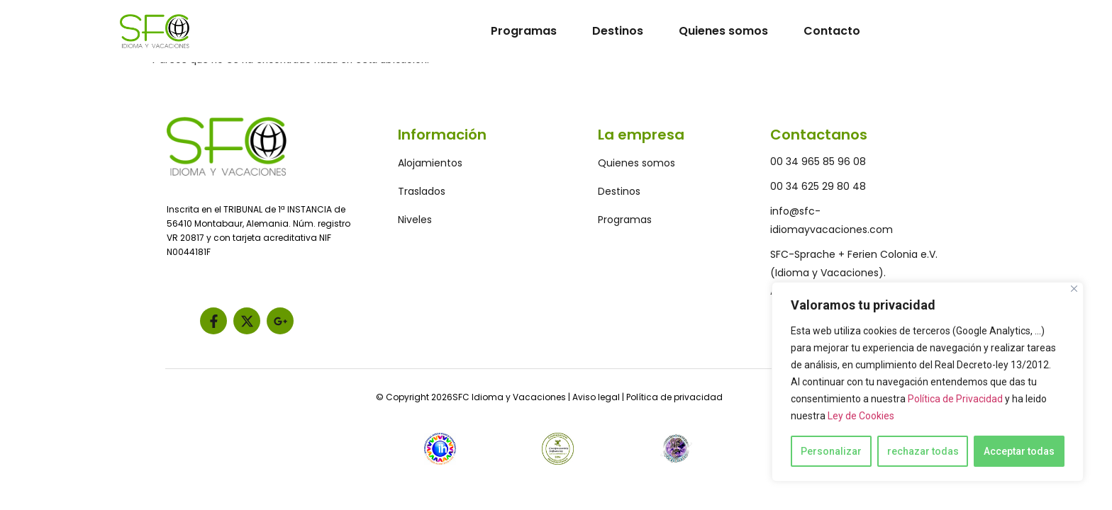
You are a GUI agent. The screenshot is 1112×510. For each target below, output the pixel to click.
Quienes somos (723, 31)
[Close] (1074, 288)
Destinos (617, 31)
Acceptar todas (1019, 451)
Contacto (832, 31)
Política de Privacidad (955, 398)
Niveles (415, 219)
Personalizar (831, 451)
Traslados (421, 191)
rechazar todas (923, 451)
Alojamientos (430, 163)
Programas (524, 31)
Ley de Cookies (861, 415)
